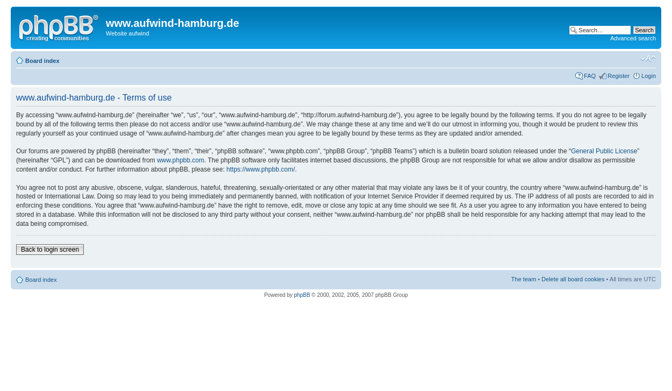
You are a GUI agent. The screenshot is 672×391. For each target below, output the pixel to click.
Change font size (648, 58)
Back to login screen (50, 249)
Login (648, 76)
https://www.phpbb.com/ (261, 169)
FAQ (590, 76)
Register (619, 76)
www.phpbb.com (180, 160)
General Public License (604, 151)
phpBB (302, 295)
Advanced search (633, 38)
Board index (42, 61)
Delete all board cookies (572, 279)
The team (523, 279)
